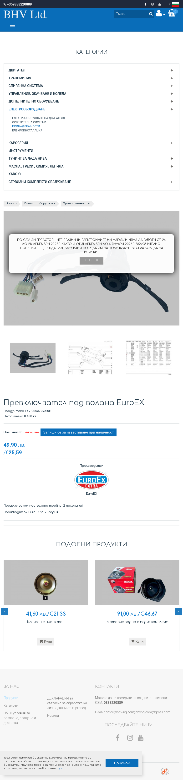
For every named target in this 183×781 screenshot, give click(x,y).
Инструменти (21, 151)
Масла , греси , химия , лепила (36, 167)
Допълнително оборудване (34, 102)
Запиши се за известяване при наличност (78, 433)
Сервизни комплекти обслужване (40, 182)
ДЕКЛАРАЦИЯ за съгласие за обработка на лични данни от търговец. (67, 704)
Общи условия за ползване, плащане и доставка (20, 719)
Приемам (111, 762)
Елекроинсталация (27, 131)
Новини (53, 716)
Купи (46, 642)
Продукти (11, 699)
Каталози (11, 706)
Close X (91, 260)
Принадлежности (26, 127)
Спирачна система (26, 87)
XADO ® (15, 175)
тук (73, 767)
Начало (12, 204)
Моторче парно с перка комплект (137, 623)
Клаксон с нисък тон (45, 623)
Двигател (17, 71)
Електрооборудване (27, 110)
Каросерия (18, 144)
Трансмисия (20, 79)
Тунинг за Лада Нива (28, 159)
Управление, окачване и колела (37, 94)
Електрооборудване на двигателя (38, 119)
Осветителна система (29, 123)
